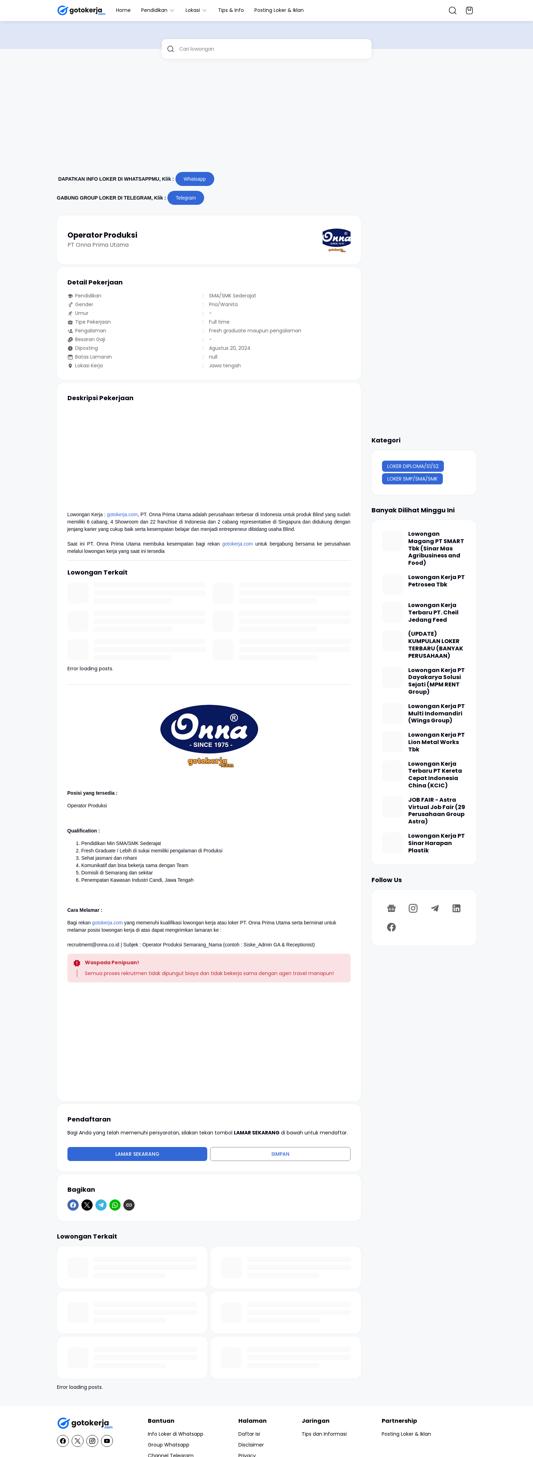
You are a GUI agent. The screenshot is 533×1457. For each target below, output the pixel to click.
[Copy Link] (129, 1205)
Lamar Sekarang (137, 1154)
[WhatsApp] (115, 1205)
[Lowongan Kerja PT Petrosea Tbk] (392, 584)
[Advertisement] (266, 118)
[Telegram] (101, 1205)
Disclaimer (251, 1444)
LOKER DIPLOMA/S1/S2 (413, 466)
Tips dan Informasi (324, 1433)
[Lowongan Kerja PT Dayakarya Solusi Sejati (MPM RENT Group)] (392, 677)
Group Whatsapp (168, 1444)
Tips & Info (231, 10)
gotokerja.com (122, 514)
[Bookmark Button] (469, 10)
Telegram (186, 198)
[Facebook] (73, 1205)
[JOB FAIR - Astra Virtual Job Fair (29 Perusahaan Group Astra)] (392, 806)
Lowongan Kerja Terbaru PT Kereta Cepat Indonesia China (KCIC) (435, 774)
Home (123, 10)
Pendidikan (158, 10)
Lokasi (197, 10)
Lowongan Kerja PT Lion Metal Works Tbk (436, 742)
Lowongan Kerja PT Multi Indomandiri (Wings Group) (436, 713)
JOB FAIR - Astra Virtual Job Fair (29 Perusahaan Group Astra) (436, 810)
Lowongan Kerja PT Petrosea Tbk (436, 581)
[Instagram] (413, 908)
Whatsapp (195, 179)
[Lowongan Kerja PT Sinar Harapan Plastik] (392, 842)
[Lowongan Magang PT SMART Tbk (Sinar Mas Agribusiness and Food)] (392, 541)
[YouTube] (107, 1441)
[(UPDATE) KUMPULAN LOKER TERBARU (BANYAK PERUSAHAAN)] (392, 640)
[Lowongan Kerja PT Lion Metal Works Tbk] (392, 741)
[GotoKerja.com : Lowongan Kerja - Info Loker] (85, 1423)
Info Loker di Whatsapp (175, 1433)
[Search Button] (453, 10)
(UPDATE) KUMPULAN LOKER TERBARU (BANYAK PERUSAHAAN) (435, 644)
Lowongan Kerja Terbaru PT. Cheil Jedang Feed (433, 612)
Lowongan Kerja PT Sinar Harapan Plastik (436, 843)
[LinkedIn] (456, 908)
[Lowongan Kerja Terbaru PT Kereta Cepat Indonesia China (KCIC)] (392, 770)
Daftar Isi (249, 1433)
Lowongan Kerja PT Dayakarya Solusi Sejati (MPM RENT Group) (436, 681)
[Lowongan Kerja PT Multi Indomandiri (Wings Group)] (392, 713)
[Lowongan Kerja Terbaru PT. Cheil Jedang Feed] (392, 612)
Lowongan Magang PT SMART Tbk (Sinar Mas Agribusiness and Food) (436, 549)
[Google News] (391, 908)
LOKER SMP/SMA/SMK (412, 478)
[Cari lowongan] (273, 49)
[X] (87, 1205)
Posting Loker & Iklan (279, 10)
